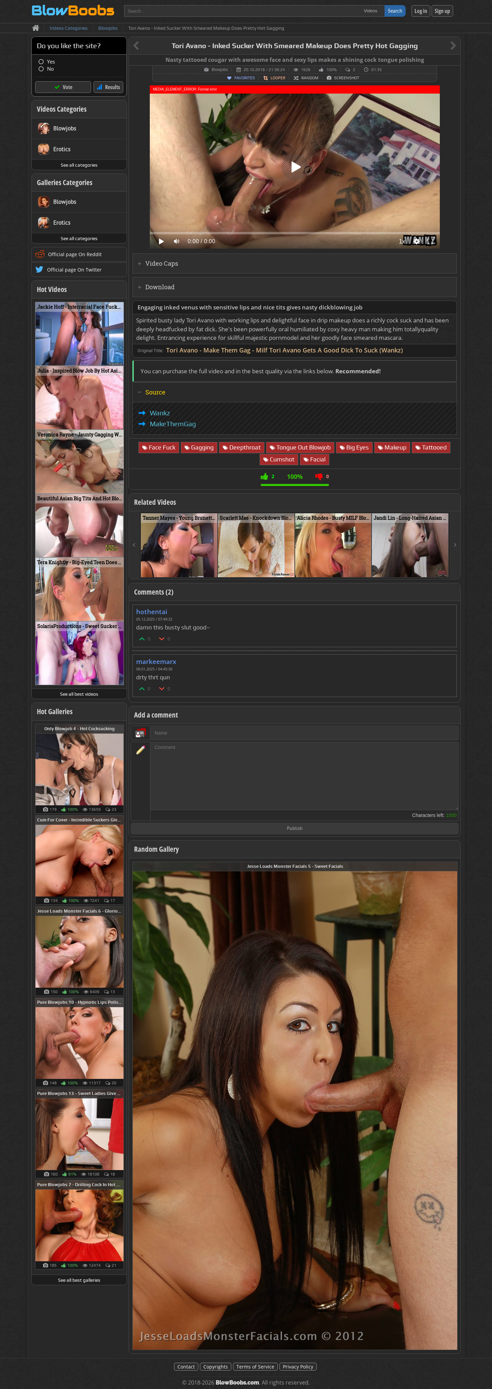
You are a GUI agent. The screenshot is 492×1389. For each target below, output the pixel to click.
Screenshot (346, 77)
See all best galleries (79, 1280)
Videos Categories (62, 109)
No (50, 68)
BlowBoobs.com (237, 1382)
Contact (186, 1366)
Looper (278, 77)
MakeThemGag (173, 424)
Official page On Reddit (75, 254)
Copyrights (215, 1366)
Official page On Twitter (74, 269)
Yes (51, 61)
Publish (295, 829)
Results (112, 87)
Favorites (244, 77)
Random (309, 77)
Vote (67, 87)
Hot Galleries (55, 711)
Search (395, 11)
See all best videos (79, 694)
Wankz (160, 413)
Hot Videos (52, 289)
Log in (421, 11)
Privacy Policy (298, 1366)
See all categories (79, 165)
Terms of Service (255, 1366)
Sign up (442, 11)
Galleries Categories (64, 182)
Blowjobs (220, 69)
